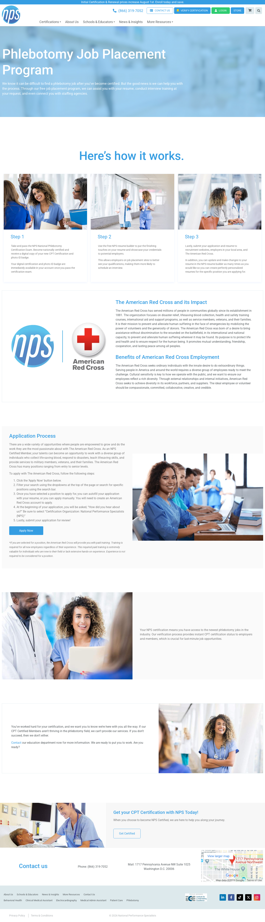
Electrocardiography (66, 900)
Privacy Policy (17, 915)
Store (237, 10)
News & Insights (131, 22)
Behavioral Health (13, 900)
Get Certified (127, 833)
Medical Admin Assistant (93, 900)
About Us (72, 22)
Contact (16, 742)
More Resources (159, 22)
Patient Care (116, 900)
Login (221, 10)
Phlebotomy (132, 900)
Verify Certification (192, 10)
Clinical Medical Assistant (39, 900)
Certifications (49, 22)
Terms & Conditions (42, 915)
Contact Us (89, 894)
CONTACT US (160, 10)
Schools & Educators (98, 22)
